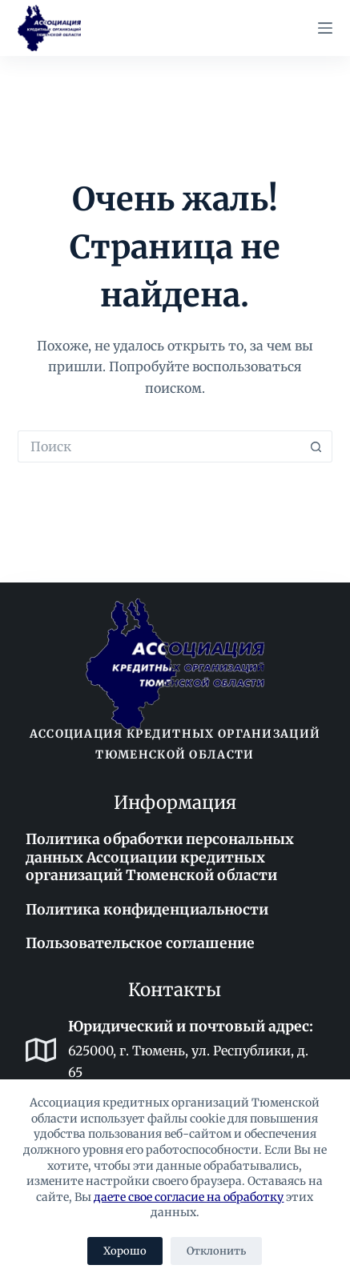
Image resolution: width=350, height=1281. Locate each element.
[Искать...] (159, 446)
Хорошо (125, 1251)
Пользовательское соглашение (140, 943)
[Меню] (325, 28)
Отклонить (216, 1251)
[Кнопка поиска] (316, 446)
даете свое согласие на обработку (189, 1197)
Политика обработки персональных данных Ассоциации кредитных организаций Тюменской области (160, 857)
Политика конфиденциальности (147, 910)
